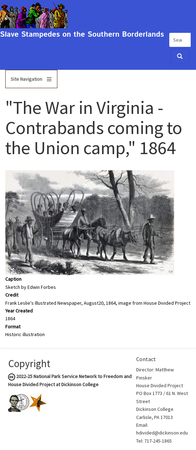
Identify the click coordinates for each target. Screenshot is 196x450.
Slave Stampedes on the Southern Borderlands (82, 35)
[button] (89, 222)
